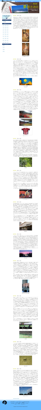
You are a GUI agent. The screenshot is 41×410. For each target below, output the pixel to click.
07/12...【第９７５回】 (6, 36)
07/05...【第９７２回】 (6, 42)
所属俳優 (23, 402)
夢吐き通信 (12, 403)
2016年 (4, 49)
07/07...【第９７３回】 (6, 40)
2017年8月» (17, 398)
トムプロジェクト (7, 1)
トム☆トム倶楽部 (17, 403)
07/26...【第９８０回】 (6, 27)
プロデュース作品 (18, 402)
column (4, 21)
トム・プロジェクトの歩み (24, 403)
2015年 (4, 51)
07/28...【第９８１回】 (6, 25)
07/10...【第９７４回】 (6, 38)
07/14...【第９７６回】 (6, 34)
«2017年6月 (14, 398)
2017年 (4, 47)
